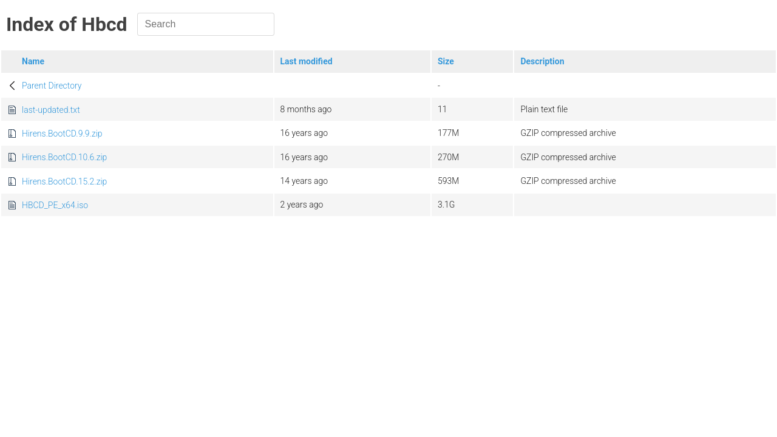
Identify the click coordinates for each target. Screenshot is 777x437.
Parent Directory (52, 85)
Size (446, 61)
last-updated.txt (51, 110)
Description (542, 61)
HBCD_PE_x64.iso (55, 205)
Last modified (306, 61)
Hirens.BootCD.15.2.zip (64, 181)
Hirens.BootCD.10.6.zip (64, 157)
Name (33, 61)
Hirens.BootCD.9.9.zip (62, 133)
